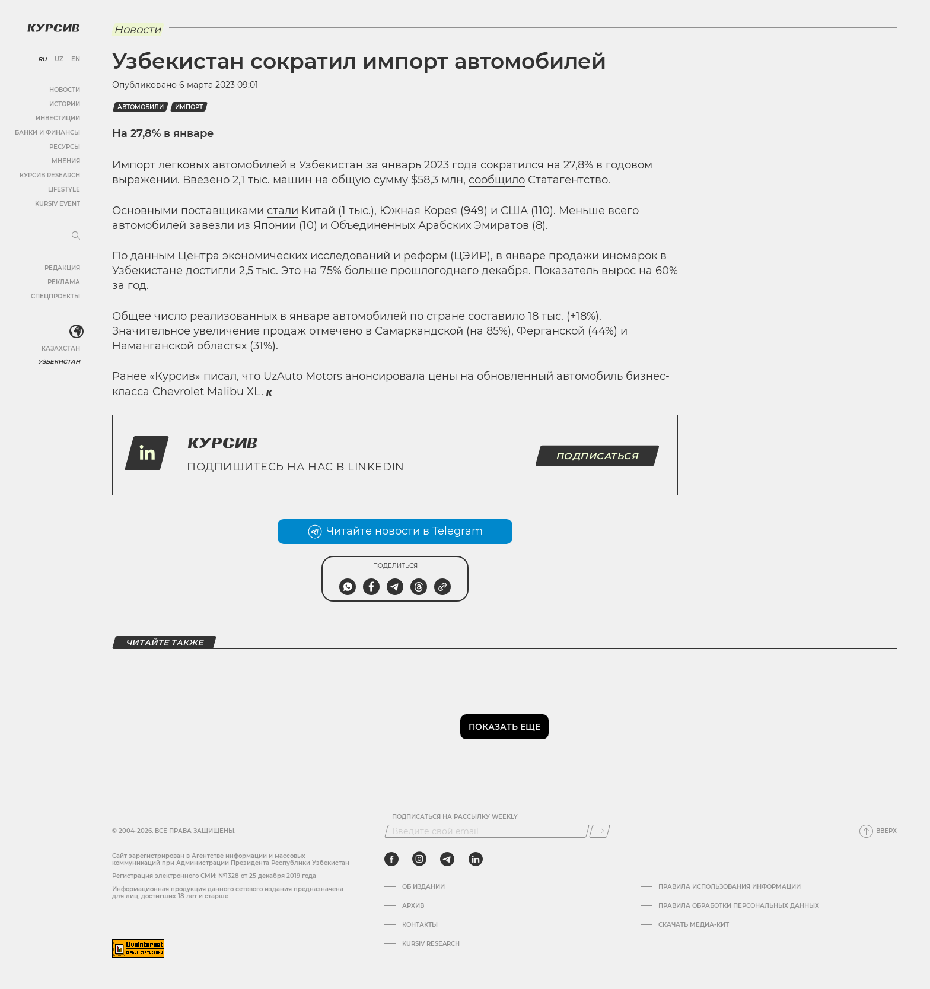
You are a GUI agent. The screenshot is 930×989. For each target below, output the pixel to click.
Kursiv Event (57, 204)
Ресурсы (64, 147)
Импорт (189, 107)
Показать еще (504, 726)
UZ (59, 59)
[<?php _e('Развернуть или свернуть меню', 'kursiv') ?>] (76, 331)
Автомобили (140, 107)
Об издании (423, 887)
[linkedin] (475, 859)
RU (42, 59)
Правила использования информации (729, 887)
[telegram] (447, 859)
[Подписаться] (600, 831)
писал (220, 376)
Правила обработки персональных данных (738, 906)
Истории (64, 104)
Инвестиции (58, 118)
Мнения (66, 161)
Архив (413, 906)
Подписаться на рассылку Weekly (455, 817)
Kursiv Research (431, 943)
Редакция (62, 268)
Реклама (63, 282)
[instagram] (419, 859)
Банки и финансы (47, 132)
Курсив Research (50, 175)
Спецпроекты (55, 296)
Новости (64, 90)
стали (282, 210)
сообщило (497, 179)
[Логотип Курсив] (53, 28)
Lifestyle (64, 189)
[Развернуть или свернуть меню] (76, 236)
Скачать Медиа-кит (693, 924)
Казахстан (61, 348)
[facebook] (391, 859)
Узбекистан (59, 361)
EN (75, 59)
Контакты (420, 924)
